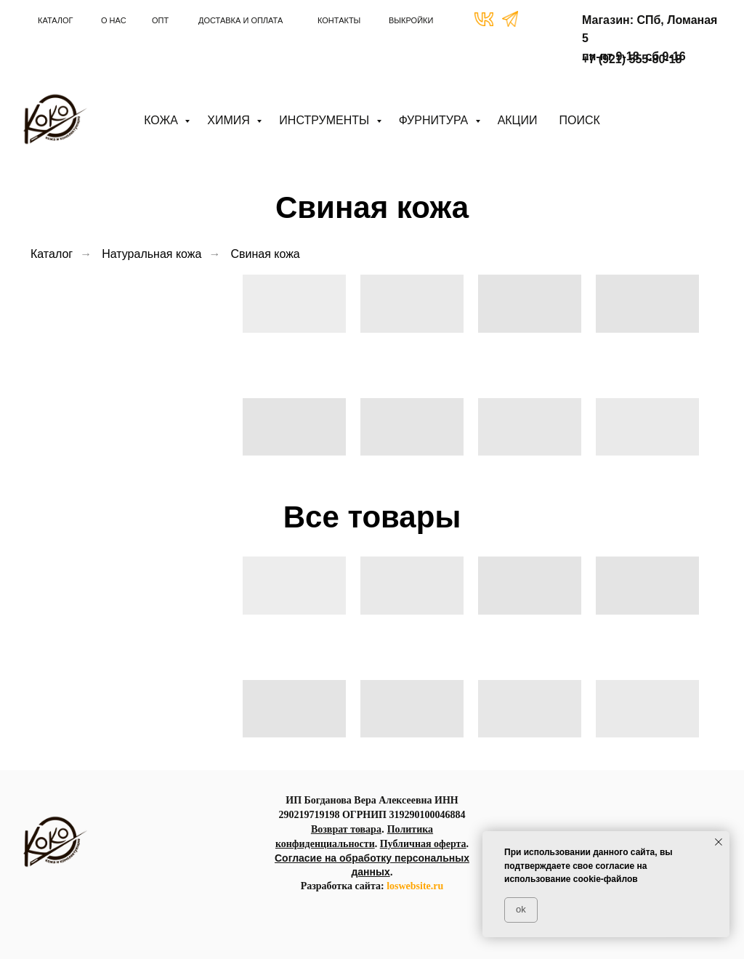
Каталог (52, 254)
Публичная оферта (423, 843)
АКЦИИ (518, 120)
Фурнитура (435, 120)
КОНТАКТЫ (339, 20)
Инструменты (325, 120)
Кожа (162, 120)
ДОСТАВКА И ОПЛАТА (240, 20)
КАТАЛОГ (55, 20)
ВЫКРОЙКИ (411, 20)
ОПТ (160, 20)
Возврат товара (346, 829)
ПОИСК (579, 120)
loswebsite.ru (415, 886)
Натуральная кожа (151, 254)
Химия (230, 120)
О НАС (113, 20)
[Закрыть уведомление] (718, 842)
